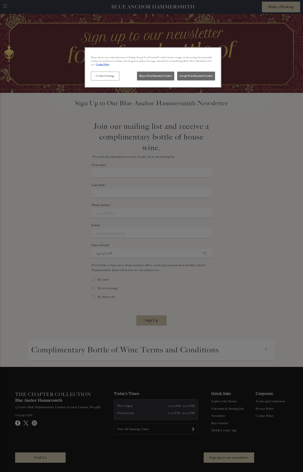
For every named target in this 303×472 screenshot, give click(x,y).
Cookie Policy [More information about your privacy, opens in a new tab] (102, 64)
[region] (153, 67)
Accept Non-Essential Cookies (196, 75)
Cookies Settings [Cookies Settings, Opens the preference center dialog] (105, 75)
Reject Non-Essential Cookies (155, 75)
